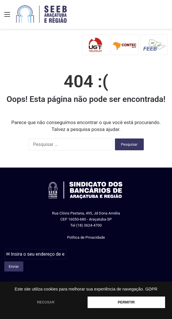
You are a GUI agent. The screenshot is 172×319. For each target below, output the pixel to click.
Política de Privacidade (86, 237)
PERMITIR (126, 302)
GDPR (151, 289)
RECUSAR (45, 302)
